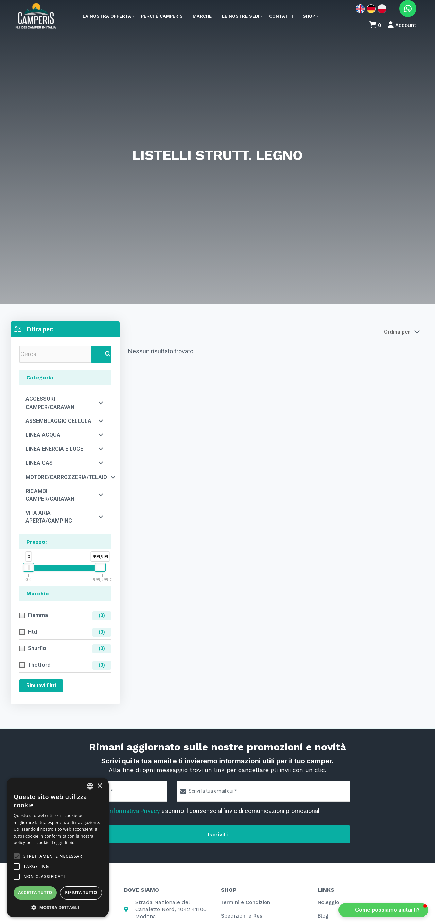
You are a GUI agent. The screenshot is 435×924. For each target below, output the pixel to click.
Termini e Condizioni (246, 902)
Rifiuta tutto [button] (81, 892)
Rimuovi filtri (41, 685)
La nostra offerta (107, 16)
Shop (309, 16)
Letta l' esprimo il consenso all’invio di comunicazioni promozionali (206, 810)
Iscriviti (218, 834)
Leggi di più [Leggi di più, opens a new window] (63, 842)
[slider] (28, 567)
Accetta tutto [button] (35, 892)
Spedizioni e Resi (242, 916)
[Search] (107, 354)
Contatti (281, 16)
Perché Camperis (162, 16)
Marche (202, 16)
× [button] (99, 786)
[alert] (58, 847)
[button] (383, 910)
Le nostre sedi (240, 16)
